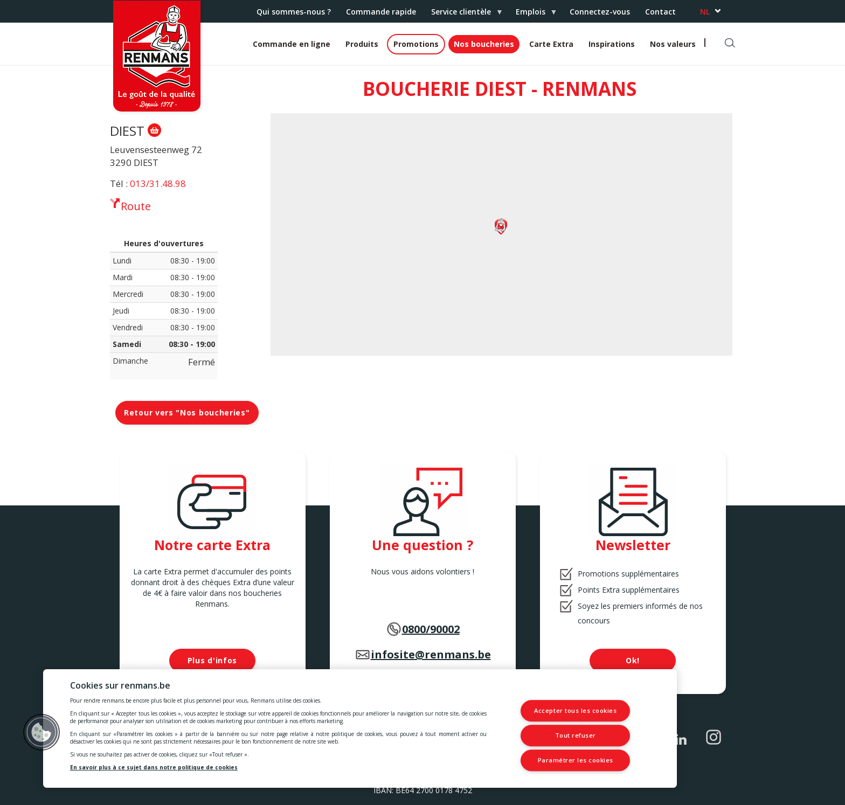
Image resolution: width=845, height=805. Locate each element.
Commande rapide (381, 11)
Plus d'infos (212, 660)
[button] (41, 732)
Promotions (416, 44)
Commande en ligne (291, 44)
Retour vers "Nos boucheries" (187, 412)
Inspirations (611, 44)
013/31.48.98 (158, 183)
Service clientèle (463, 14)
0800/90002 (431, 629)
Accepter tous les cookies (575, 711)
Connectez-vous (600, 11)
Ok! (633, 660)
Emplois (532, 14)
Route (136, 205)
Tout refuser (576, 735)
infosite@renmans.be (431, 654)
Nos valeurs (673, 44)
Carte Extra (551, 44)
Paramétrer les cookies (575, 760)
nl (705, 11)
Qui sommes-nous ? (294, 11)
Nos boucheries (484, 44)
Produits (361, 44)
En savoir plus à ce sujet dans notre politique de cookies (154, 767)
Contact (660, 11)
